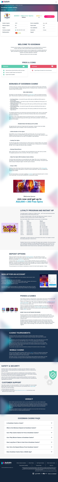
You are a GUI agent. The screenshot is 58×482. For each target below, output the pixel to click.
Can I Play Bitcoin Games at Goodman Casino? (20, 437)
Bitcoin (25, 309)
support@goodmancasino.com (21, 390)
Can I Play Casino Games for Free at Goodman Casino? (23, 432)
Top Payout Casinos (40, 462)
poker (21, 302)
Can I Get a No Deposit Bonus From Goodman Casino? (22, 447)
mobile (31, 352)
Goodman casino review (19, 5)
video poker (26, 302)
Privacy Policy (38, 465)
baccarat (53, 301)
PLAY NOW (49, 16)
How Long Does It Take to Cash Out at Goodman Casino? (23, 442)
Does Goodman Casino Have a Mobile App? (19, 452)
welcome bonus (31, 94)
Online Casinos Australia (21, 462)
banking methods (29, 256)
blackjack (49, 301)
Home (2, 5)
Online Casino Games (51, 462)
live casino (39, 306)
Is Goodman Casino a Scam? (15, 423)
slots (36, 306)
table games (44, 306)
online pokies (44, 168)
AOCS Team (3, 9)
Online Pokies (31, 462)
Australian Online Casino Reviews (9, 5)
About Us (51, 465)
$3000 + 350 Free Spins (23, 16)
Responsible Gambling (23, 465)
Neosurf (20, 259)
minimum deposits (21, 260)
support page (32, 386)
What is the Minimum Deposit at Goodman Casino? (21, 428)
